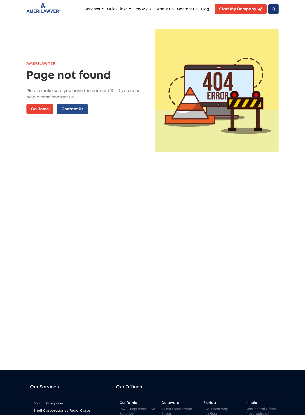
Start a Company (48, 403)
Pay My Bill (143, 9)
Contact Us (187, 9)
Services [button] (93, 9)
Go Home (40, 109)
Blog (205, 9)
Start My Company (240, 9)
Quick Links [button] (117, 9)
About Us (165, 9)
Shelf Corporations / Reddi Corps (62, 410)
